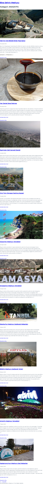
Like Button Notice (3, 117)
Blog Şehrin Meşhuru (9, 3)
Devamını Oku (3, 57)
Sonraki (4, 481)
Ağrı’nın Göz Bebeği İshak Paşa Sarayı (12, 41)
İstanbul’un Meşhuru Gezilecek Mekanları (14, 324)
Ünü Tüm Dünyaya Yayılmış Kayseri (12, 193)
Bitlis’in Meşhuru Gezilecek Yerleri (11, 369)
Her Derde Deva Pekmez (8, 103)
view (7, 117)
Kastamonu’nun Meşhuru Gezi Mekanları (14, 463)
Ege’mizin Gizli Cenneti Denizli (10, 150)
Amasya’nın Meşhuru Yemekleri (11, 286)
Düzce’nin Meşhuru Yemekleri (10, 242)
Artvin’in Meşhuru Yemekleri (9, 421)
